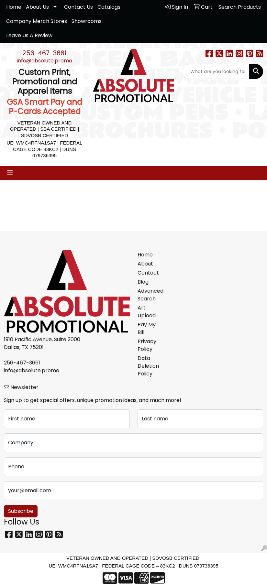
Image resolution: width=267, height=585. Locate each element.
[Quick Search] (216, 71)
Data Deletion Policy (148, 365)
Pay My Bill (147, 328)
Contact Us (78, 7)
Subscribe (20, 511)
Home (13, 7)
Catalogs (108, 7)
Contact (148, 272)
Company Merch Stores (36, 21)
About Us (37, 7)
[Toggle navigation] (10, 173)
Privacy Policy (147, 345)
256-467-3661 (44, 53)
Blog (143, 282)
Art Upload (147, 311)
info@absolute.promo (44, 60)
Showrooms (87, 21)
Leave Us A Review (29, 35)
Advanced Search (150, 294)
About (145, 263)
